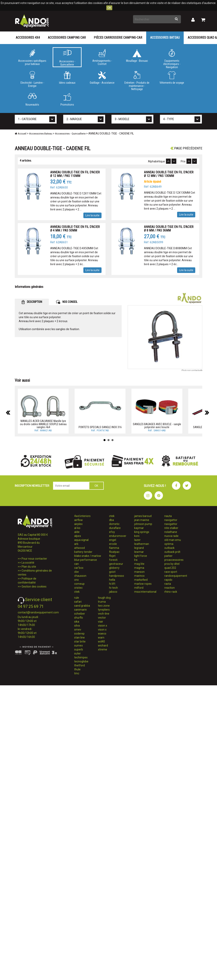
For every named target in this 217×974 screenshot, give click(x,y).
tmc (76, 673)
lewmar (139, 551)
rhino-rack (170, 591)
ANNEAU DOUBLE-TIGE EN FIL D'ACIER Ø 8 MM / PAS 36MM (168, 228)
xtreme (102, 649)
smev (77, 629)
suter (77, 653)
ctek (77, 591)
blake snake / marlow (87, 555)
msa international (145, 591)
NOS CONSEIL (66, 302)
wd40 (101, 641)
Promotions (67, 99)
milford (138, 587)
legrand (139, 547)
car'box (78, 567)
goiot (112, 571)
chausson (80, 575)
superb (78, 649)
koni (136, 536)
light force (140, 555)
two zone (104, 605)
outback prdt (172, 551)
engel (112, 539)
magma (139, 567)
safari (78, 601)
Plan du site (29, 566)
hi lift (112, 583)
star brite (80, 641)
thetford (79, 665)
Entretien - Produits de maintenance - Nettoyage (137, 80)
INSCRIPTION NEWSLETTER (32, 485)
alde (77, 532)
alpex (77, 536)
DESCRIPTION (32, 302)
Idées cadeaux (67, 77)
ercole (113, 543)
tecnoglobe (81, 661)
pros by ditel (172, 563)
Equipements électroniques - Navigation (172, 58)
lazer (137, 539)
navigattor (170, 520)
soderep (79, 633)
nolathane (170, 532)
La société (28, 562)
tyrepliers (104, 609)
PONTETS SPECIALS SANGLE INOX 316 (100, 427)
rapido (168, 579)
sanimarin (80, 609)
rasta (167, 583)
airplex (78, 524)
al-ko (77, 528)
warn (101, 637)
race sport (170, 571)
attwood (79, 547)
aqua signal (81, 539)
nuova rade (171, 536)
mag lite (139, 563)
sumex (78, 645)
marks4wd (141, 579)
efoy (112, 532)
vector (102, 617)
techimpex (81, 657)
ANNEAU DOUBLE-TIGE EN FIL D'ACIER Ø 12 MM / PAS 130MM (168, 174)
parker (168, 555)
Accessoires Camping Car (67, 37)
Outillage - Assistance (102, 77)
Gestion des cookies (34, 586)
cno (76, 579)
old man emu (172, 539)
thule (77, 669)
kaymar (139, 528)
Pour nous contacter (34, 558)
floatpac (114, 551)
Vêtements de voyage (172, 77)
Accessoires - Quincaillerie (67, 58)
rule (76, 597)
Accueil (20, 133)
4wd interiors (82, 516)
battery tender (83, 551)
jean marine (141, 520)
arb (76, 543)
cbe (76, 571)
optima (168, 543)
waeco (102, 633)
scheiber (79, 613)
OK (109, 7)
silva (77, 625)
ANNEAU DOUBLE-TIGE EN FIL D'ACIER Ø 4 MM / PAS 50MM (75, 228)
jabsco (113, 591)
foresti (113, 559)
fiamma (114, 547)
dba (111, 520)
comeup (79, 583)
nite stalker (171, 528)
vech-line (103, 613)
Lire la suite (92, 215)
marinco (139, 575)
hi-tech (113, 587)
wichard (103, 645)
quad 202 (170, 567)
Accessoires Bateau (165, 37)
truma (102, 601)
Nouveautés (32, 99)
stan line (79, 637)
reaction (169, 587)
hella (112, 579)
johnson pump (143, 524)
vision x (102, 625)
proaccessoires (173, 559)
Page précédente (186, 148)
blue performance (85, 559)
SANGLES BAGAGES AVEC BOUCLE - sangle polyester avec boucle (157, 426)
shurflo (78, 617)
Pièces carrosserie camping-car (118, 37)
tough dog (104, 597)
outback (169, 547)
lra (135, 559)
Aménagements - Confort (102, 57)
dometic (114, 524)
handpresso (116, 575)
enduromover (117, 536)
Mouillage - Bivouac (137, 55)
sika (76, 621)
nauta (168, 516)
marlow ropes (143, 583)
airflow (78, 520)
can (76, 563)
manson (139, 571)
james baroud (143, 516)
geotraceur (116, 563)
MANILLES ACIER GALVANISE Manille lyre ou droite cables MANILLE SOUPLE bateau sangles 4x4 (43, 424)
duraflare (115, 528)
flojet (112, 555)
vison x (102, 629)
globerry (114, 567)
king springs (141, 532)
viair (100, 621)
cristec (78, 587)
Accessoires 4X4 (28, 37)
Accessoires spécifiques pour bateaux (32, 57)
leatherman (141, 543)
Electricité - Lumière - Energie (32, 79)
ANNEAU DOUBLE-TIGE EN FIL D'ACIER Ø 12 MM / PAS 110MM (75, 174)
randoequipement (175, 575)
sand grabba (82, 605)
